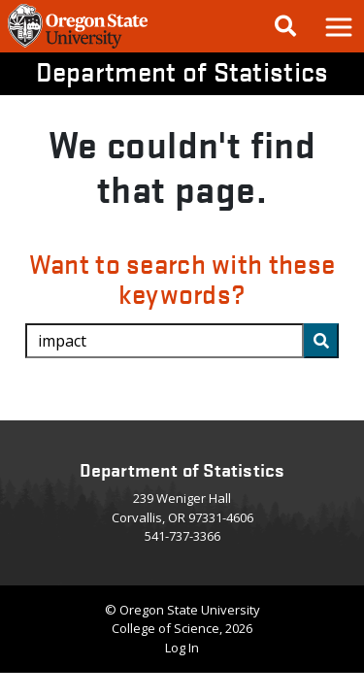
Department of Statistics (182, 70)
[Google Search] (285, 26)
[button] (338, 26)
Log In (182, 647)
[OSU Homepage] (78, 46)
